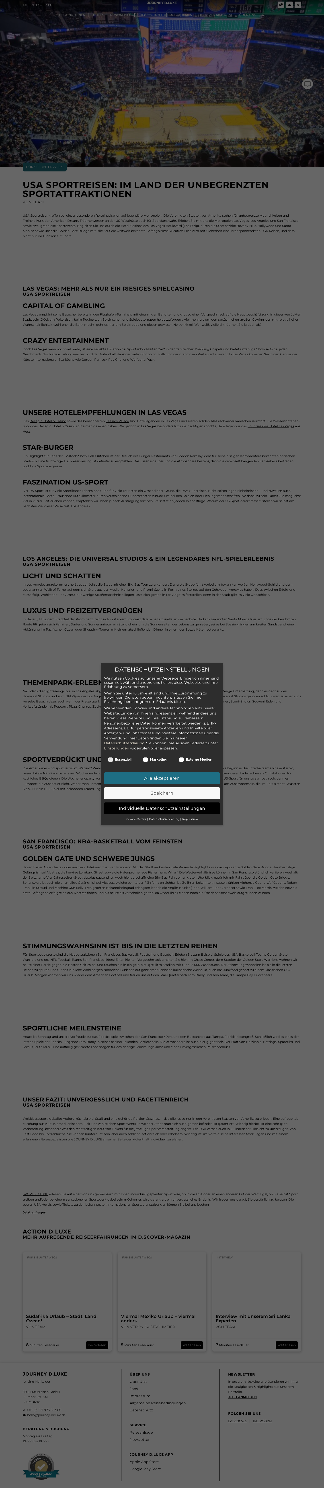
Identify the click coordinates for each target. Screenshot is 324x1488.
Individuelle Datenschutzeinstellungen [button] (162, 785)
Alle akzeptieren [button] (162, 755)
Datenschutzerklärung (124, 721)
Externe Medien (195, 737)
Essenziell (119, 737)
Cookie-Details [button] (136, 796)
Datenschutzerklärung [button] (164, 796)
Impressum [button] (190, 796)
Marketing (155, 737)
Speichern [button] (162, 770)
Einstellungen (116, 726)
